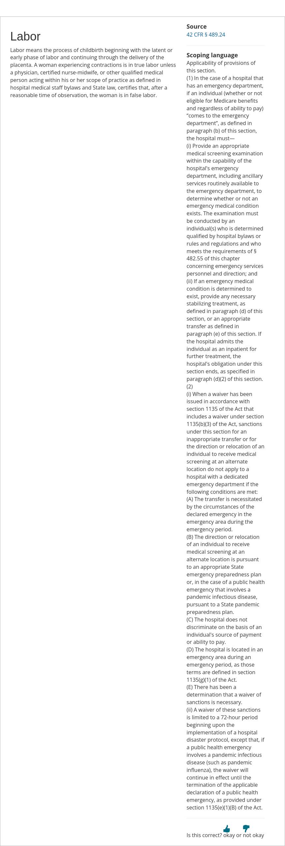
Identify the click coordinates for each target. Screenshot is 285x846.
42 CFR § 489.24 (205, 34)
